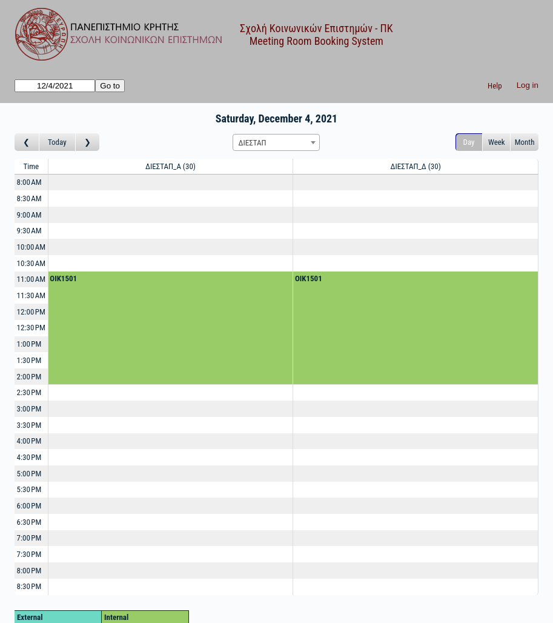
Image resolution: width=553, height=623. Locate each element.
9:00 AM (29, 214)
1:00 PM (29, 343)
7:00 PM (29, 537)
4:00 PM (29, 440)
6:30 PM (29, 522)
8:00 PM (29, 570)
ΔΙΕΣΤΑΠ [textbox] (252, 142)
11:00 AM (31, 279)
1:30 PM (29, 360)
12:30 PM (31, 327)
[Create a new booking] (170, 183)
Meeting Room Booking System (316, 41)
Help (495, 85)
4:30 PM (29, 457)
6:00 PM (29, 505)
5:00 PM (29, 473)
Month (525, 142)
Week (496, 142)
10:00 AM (31, 247)
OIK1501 (63, 278)
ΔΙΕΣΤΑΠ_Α (170, 166)
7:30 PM (29, 554)
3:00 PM (29, 408)
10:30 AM (31, 263)
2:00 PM (29, 376)
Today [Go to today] (57, 142)
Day (469, 142)
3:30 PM (29, 425)
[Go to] (55, 85)
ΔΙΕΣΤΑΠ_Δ (415, 166)
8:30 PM (29, 586)
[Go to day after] (88, 142)
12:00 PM (31, 311)
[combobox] (276, 142)
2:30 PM (29, 392)
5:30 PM (29, 489)
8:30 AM (29, 198)
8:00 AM (29, 182)
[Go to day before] (27, 142)
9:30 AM (29, 230)
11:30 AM (31, 295)
